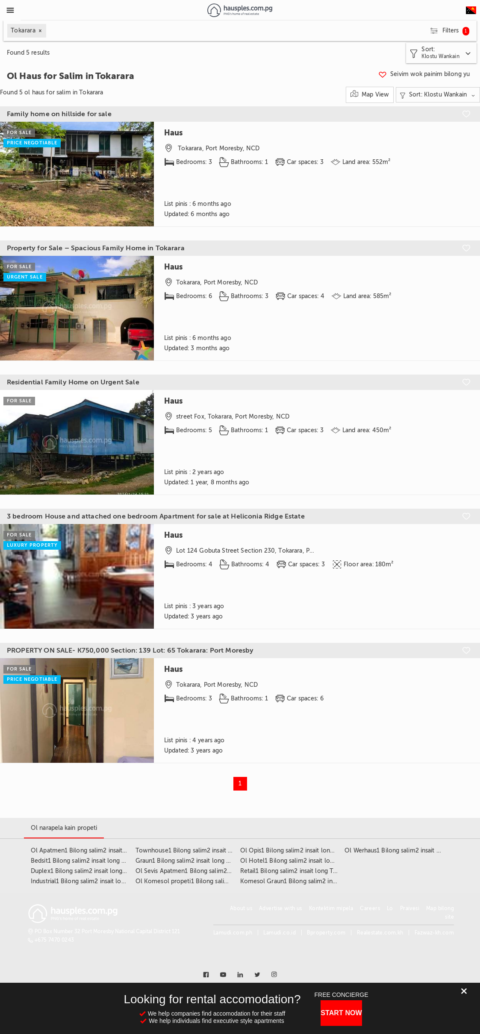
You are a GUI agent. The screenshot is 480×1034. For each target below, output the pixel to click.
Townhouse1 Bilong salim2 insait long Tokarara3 (202, 850)
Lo (390, 908)
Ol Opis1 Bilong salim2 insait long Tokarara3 (301, 850)
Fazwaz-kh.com (434, 933)
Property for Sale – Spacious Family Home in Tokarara (96, 248)
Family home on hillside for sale (59, 114)
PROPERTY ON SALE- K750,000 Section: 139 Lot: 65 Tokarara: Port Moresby (130, 650)
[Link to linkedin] (240, 974)
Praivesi (409, 908)
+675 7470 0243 (54, 940)
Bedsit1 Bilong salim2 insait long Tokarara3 (90, 861)
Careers (370, 908)
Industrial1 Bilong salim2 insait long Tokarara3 (94, 881)
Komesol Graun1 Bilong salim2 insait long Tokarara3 (312, 881)
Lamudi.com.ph (232, 933)
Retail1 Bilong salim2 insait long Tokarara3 (298, 871)
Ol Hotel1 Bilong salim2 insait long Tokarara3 (303, 861)
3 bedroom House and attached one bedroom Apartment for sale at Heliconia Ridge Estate (156, 516)
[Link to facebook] (206, 974)
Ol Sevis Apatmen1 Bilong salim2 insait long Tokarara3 (210, 871)
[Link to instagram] (274, 974)
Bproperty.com (326, 933)
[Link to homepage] (240, 10)
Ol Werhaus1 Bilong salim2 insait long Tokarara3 (411, 850)
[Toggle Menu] (10, 10)
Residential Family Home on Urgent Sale (73, 382)
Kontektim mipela (331, 908)
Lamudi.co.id (279, 933)
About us (241, 908)
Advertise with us (280, 908)
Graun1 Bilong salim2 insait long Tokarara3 (194, 861)
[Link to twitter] (257, 974)
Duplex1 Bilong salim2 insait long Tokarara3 (91, 871)
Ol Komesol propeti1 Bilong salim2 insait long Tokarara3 (213, 881)
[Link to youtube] (223, 974)
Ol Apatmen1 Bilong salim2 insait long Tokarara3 (98, 850)
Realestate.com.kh (380, 933)
